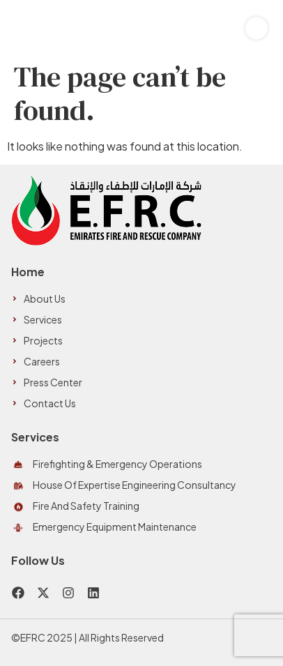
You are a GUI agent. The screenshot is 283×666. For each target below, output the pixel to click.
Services (35, 437)
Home (28, 271)
